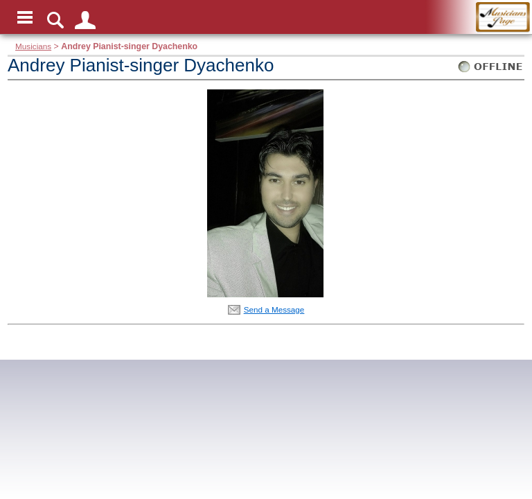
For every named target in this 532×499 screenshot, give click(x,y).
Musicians (33, 46)
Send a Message (274, 309)
